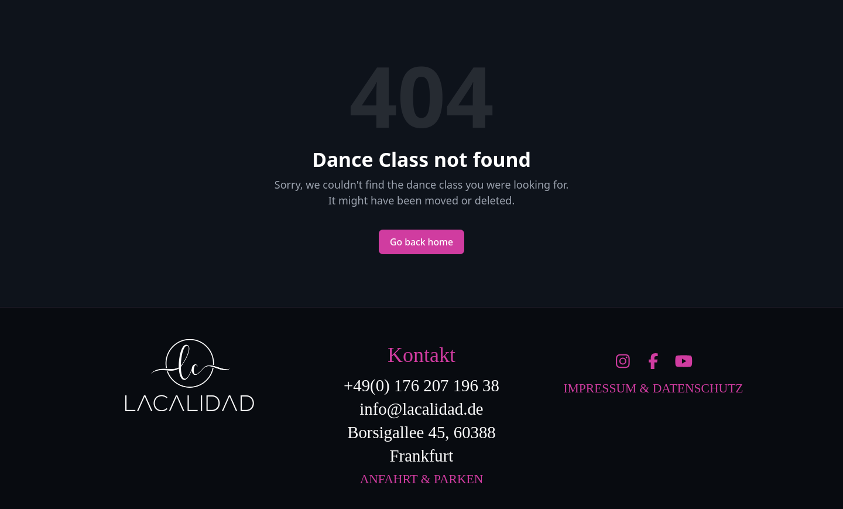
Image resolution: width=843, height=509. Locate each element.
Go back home (421, 241)
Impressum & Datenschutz (653, 388)
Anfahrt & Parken (422, 479)
